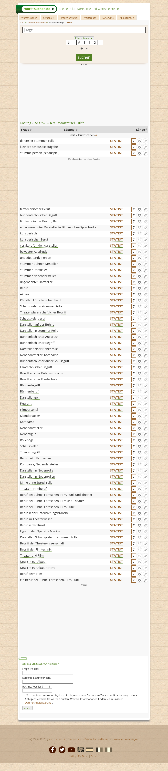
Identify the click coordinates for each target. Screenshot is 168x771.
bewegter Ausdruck (33, 251)
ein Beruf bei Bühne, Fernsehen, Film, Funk (50, 580)
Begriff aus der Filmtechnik (38, 379)
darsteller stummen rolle (37, 141)
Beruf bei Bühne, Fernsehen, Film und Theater (52, 501)
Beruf (24, 288)
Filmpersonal (29, 410)
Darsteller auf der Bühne (37, 324)
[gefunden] (139, 141)
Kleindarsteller (30, 416)
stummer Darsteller (33, 270)
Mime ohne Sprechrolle (36, 482)
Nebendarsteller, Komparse (39, 355)
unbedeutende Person (35, 258)
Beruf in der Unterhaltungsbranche (44, 513)
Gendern (95, 756)
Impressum (75, 739)
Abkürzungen (127, 17)
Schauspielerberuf (32, 318)
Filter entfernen (84, 38)
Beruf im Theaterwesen (36, 519)
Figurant (26, 403)
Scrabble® (48, 17)
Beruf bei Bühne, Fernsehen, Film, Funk (47, 507)
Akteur (24, 294)
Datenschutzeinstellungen (125, 739)
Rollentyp (26, 440)
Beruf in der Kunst (32, 525)
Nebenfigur (28, 434)
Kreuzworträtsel (69, 17)
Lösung (69, 130)
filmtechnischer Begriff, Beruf (40, 221)
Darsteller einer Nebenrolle (39, 349)
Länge (140, 130)
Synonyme (108, 17)
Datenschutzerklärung (38, 702)
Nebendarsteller (31, 428)
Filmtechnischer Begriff (36, 367)
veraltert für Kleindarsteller (39, 245)
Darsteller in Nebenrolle (36, 470)
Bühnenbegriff (30, 385)
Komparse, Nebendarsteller (39, 464)
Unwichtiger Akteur (33, 562)
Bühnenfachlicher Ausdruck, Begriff (44, 361)
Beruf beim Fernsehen (35, 458)
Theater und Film (32, 555)
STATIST (116, 141)
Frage (25, 130)
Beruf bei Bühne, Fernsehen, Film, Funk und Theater (56, 495)
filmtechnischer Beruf (35, 209)
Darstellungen (30, 397)
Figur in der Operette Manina (40, 531)
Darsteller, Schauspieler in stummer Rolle (48, 537)
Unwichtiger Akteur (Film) (37, 568)
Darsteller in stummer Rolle (39, 331)
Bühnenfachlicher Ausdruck (39, 337)
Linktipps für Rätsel (78, 756)
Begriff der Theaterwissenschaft (42, 543)
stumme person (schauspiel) (39, 153)
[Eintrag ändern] (145, 141)
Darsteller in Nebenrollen (37, 476)
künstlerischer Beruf (34, 239)
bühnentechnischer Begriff (38, 215)
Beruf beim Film (31, 574)
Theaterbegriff (30, 452)
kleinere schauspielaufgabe (39, 147)
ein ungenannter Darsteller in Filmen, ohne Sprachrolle (58, 227)
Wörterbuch (90, 17)
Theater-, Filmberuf (33, 489)
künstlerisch (28, 233)
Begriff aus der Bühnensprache (41, 373)
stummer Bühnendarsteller (39, 264)
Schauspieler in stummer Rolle (41, 306)
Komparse (27, 422)
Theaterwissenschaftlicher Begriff (43, 312)
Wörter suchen (29, 17)
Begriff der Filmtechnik (36, 549)
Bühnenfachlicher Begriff (37, 343)
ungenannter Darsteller (36, 282)
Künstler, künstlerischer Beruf (40, 300)
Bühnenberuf (29, 391)
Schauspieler (29, 446)
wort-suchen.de (57, 739)
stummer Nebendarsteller (38, 276)
